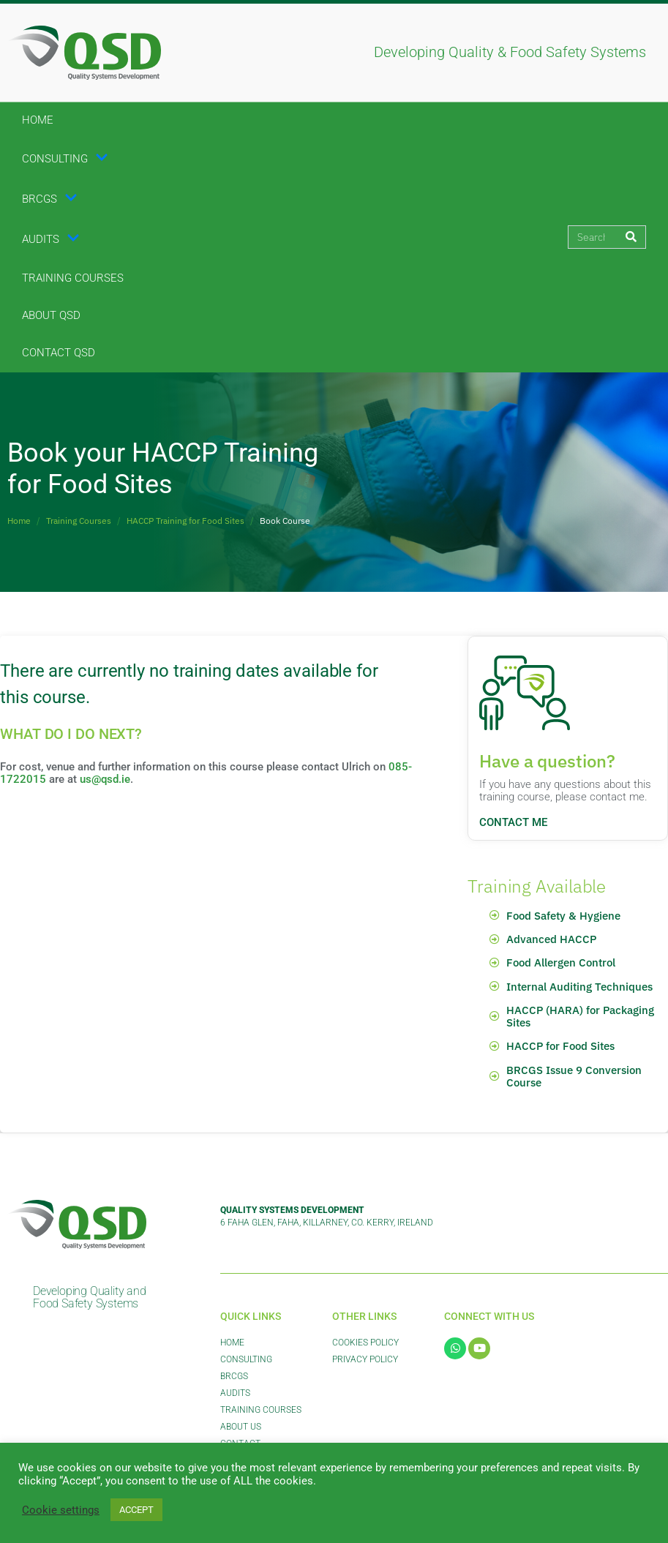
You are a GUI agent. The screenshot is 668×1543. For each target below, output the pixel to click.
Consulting (65, 159)
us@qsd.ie (105, 779)
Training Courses (73, 278)
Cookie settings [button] (61, 1510)
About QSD (51, 315)
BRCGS (50, 199)
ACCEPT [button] (136, 1509)
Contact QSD (58, 352)
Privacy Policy (365, 1359)
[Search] (631, 237)
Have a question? (547, 761)
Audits (51, 239)
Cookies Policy (365, 1342)
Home (37, 120)
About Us (240, 1427)
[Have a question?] (524, 692)
